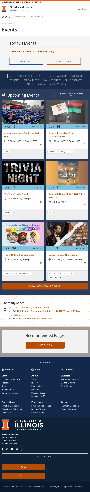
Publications (37, 386)
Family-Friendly (51, 80)
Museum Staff (38, 396)
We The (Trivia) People (16, 194)
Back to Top (45, 362)
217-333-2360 (11, 443)
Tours (4, 386)
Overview (19, 17)
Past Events (36, 17)
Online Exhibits (68, 383)
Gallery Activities (10, 393)
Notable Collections (11, 406)
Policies (35, 389)
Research (6, 412)
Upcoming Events (63, 61)
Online (41, 84)
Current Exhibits (26, 61)
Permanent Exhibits (70, 379)
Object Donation (69, 409)
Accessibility (71, 487)
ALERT (30, 84)
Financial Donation (70, 406)
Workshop (77, 76)
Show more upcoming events (45, 286)
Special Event (31, 80)
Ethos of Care (58, 84)
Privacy (80, 487)
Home (4, 23)
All (11, 76)
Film (49, 76)
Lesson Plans (37, 412)
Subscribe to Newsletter (45, 456)
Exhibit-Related (73, 80)
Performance (25, 76)
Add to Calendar (68, 94)
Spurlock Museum (10, 434)
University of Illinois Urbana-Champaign (22, 2)
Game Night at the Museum (64, 255)
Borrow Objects (38, 409)
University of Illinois (57, 487)
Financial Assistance (41, 406)
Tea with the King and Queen (20, 255)
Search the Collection (12, 409)
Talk (40, 76)
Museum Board (38, 393)
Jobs (33, 379)
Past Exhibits (67, 386)
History (34, 383)
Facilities (6, 383)
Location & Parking (11, 379)
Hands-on (61, 76)
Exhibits (14, 80)
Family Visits (8, 389)
